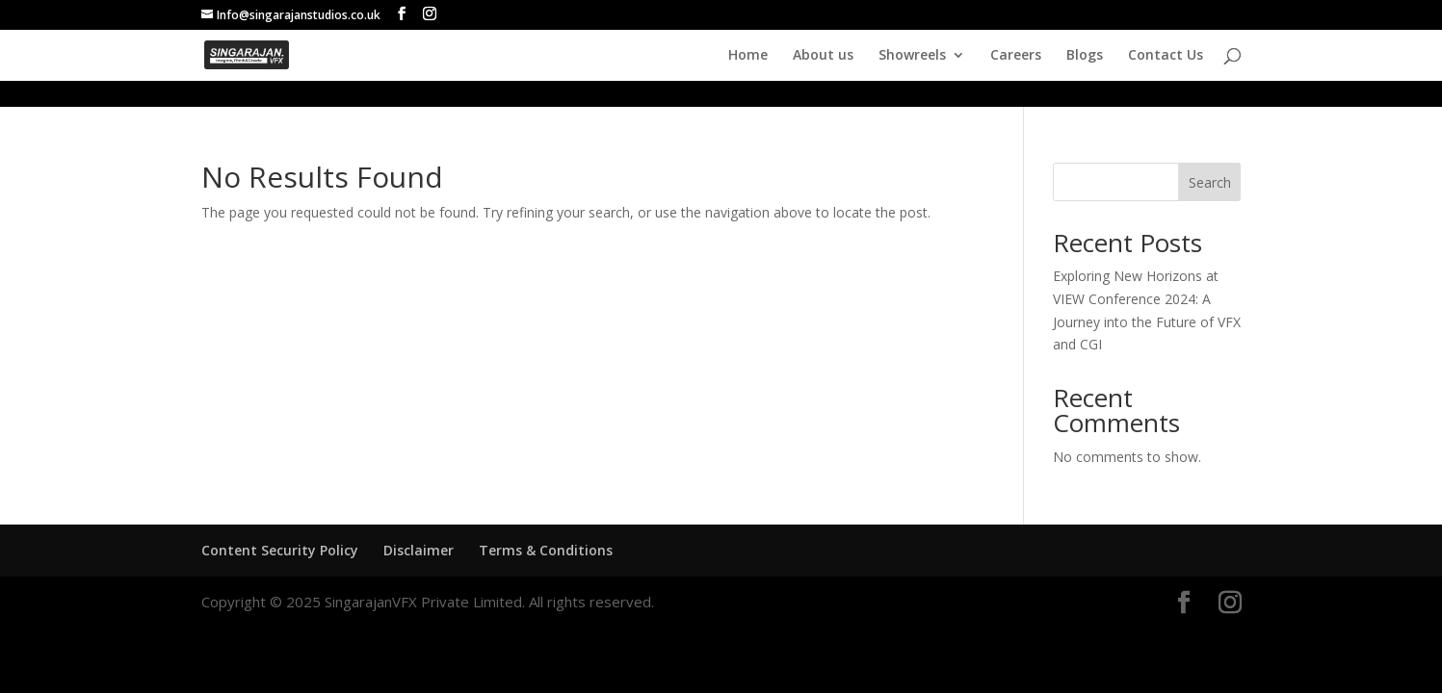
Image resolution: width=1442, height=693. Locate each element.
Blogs (1084, 56)
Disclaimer (418, 550)
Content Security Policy (279, 550)
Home (748, 56)
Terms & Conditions (546, 550)
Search (1210, 182)
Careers (1015, 56)
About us (823, 56)
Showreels (912, 56)
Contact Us (1165, 56)
